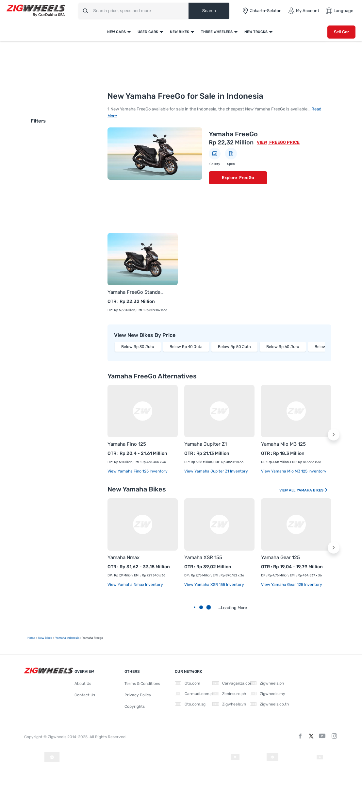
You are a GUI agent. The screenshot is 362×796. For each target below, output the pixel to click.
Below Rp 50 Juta (234, 346)
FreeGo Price (284, 142)
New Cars (116, 32)
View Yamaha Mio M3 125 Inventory (293, 471)
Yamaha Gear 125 (280, 557)
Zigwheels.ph (267, 683)
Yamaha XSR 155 (203, 557)
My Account (303, 11)
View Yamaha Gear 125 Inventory (291, 584)
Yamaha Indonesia (67, 637)
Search (209, 10)
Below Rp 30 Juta (137, 346)
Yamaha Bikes (312, 490)
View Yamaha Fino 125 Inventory (137, 471)
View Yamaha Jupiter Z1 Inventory (216, 471)
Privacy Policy (137, 695)
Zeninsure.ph (229, 693)
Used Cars (148, 32)
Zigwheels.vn (229, 704)
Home (31, 637)
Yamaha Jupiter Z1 (205, 444)
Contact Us (84, 695)
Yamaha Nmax (123, 557)
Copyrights (134, 706)
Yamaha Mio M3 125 (283, 444)
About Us (82, 683)
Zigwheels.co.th (269, 704)
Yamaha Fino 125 (126, 444)
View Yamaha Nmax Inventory (135, 584)
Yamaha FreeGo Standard (136, 292)
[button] (333, 434)
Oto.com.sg (190, 704)
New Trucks (256, 32)
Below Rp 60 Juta (282, 346)
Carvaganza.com (233, 683)
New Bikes (179, 32)
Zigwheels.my (267, 693)
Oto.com (187, 683)
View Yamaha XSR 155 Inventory (214, 584)
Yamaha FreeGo (233, 134)
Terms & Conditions (142, 683)
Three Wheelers (217, 32)
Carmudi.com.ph (195, 693)
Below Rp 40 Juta (186, 346)
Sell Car (341, 31)
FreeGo (246, 177)
